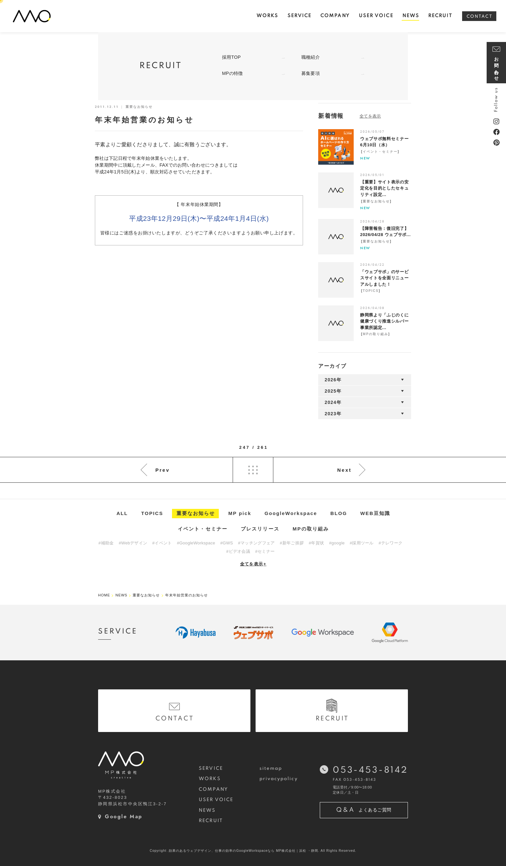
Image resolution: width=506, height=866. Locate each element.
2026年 (333, 379)
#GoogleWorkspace (196, 543)
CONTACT (479, 17)
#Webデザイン (133, 543)
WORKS (209, 779)
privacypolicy (278, 779)
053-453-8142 (370, 770)
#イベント (162, 543)
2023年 (333, 413)
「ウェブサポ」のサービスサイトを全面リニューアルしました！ (384, 278)
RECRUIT (211, 821)
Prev (162, 470)
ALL (122, 513)
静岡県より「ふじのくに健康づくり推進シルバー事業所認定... (384, 321)
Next (344, 470)
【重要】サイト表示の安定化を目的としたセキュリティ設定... (384, 188)
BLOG (338, 513)
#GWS (226, 543)
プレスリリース (260, 528)
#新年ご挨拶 (292, 543)
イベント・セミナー (380, 151)
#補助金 (106, 543)
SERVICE (211, 768)
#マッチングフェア (256, 543)
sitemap (270, 768)
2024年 (333, 402)
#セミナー (265, 551)
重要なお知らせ (376, 201)
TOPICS (371, 291)
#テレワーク (390, 543)
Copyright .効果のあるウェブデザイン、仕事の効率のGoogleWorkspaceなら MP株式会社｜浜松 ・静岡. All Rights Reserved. (253, 850)
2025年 (333, 391)
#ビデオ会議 (238, 551)
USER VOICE (216, 800)
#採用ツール (362, 543)
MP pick (239, 513)
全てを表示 (253, 564)
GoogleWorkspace (291, 513)
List (253, 469)
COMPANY (213, 789)
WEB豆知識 (375, 513)
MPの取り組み (375, 334)
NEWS (207, 810)
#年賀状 (316, 543)
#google (337, 543)
